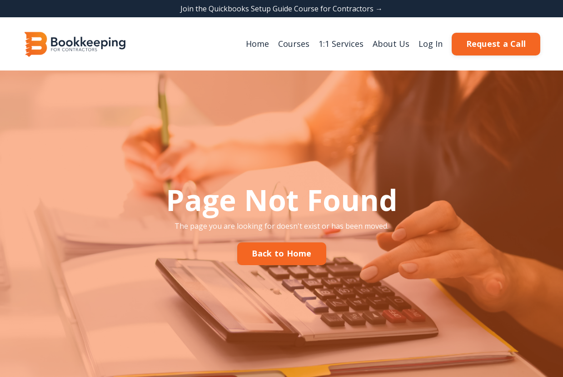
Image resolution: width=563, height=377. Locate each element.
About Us (391, 43)
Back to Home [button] (282, 253)
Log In (431, 43)
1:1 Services (341, 43)
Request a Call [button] (496, 43)
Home (257, 43)
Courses (293, 43)
